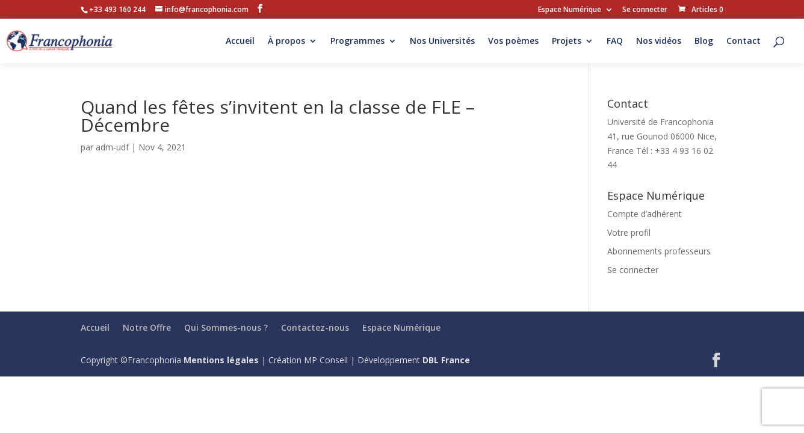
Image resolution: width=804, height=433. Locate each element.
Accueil (240, 41)
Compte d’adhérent (644, 214)
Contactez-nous (315, 327)
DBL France (446, 360)
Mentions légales (221, 360)
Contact (743, 41)
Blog (703, 41)
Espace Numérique (569, 10)
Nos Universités (442, 41)
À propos (286, 41)
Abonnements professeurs (659, 251)
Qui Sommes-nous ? (226, 327)
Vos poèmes (513, 41)
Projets (566, 41)
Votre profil (629, 232)
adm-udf (112, 147)
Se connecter (644, 10)
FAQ (615, 41)
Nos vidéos (658, 41)
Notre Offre (147, 327)
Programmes (357, 41)
